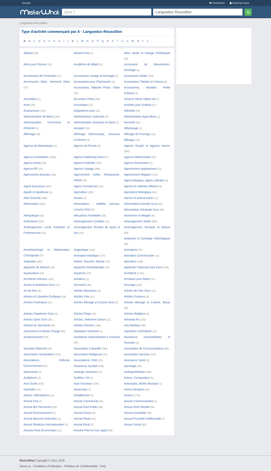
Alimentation (31, 203)
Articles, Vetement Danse (89, 319)
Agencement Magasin (137, 174)
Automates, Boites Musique (141, 383)
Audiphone (30, 377)
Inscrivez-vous (239, 2)
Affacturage (131, 128)
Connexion (217, 2)
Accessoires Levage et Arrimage (94, 75)
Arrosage (129, 284)
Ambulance (31, 221)
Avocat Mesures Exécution (40, 418)
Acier (27, 104)
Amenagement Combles (89, 221)
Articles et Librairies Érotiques (42, 296)
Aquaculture (31, 273)
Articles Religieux (134, 313)
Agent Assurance (34, 186)
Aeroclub (129, 122)
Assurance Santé (134, 360)
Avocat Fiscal (82, 412)
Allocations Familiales (87, 215)
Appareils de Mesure (36, 267)
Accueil (26, 2)
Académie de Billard (86, 64)
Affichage (29, 134)
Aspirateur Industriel (86, 331)
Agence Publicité (84, 162)
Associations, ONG (86, 360)
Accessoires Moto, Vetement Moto (47, 81)
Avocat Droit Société (137, 407)
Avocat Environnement (38, 412)
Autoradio (30, 389)
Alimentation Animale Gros (140, 203)
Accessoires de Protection (40, 75)
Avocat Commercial (86, 401)
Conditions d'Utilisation (47, 466)
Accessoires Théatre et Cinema (143, 81)
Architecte (130, 273)
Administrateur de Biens (39, 116)
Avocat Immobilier (135, 412)
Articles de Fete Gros (137, 290)
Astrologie (130, 366)
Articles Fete (81, 296)
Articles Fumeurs (134, 296)
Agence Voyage (83, 168)
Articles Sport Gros (35, 319)
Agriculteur (80, 192)
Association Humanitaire (39, 354)
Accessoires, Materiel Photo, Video (97, 87)
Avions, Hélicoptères (36, 395)
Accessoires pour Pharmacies (92, 81)
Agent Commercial (85, 186)
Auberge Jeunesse (85, 371)
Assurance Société (85, 366)
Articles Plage (82, 313)
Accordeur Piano (84, 99)
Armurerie (80, 284)
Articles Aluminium (85, 290)
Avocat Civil (31, 401)
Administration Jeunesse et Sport (94, 122)
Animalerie (130, 249)
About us (25, 466)
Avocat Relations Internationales (44, 424)
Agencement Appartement (140, 168)
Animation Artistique (86, 255)
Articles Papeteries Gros (39, 313)
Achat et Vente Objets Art (139, 99)
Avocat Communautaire (138, 401)
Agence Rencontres (136, 162)
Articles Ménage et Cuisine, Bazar (147, 302)
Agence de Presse (85, 145)
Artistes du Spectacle (37, 325)
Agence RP (31, 168)
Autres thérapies (134, 389)
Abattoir (28, 53)
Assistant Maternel (35, 348)
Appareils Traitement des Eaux (143, 267)
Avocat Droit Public (85, 407)
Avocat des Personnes (38, 407)
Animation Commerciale (139, 255)
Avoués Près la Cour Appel (90, 430)
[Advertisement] (213, 58)
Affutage (129, 139)
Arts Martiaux (132, 325)
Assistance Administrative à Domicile (97, 337)
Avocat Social (132, 424)
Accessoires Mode (135, 75)
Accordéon (30, 99)
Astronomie (31, 371)
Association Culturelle (87, 348)
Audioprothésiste (134, 371)
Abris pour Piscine (35, 64)
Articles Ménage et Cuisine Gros (94, 302)
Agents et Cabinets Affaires (141, 186)
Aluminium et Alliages (137, 215)
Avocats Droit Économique (40, 430)
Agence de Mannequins (38, 145)
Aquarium (80, 273)
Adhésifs (129, 110)
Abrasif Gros (81, 53)
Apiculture (130, 261)
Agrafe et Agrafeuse (36, 192)
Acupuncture (32, 110)
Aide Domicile (32, 198)
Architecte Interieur (35, 279)
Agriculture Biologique (137, 192)
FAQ (103, 466)
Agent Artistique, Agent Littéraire (144, 180)
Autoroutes (80, 389)
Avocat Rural (82, 424)
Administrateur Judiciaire (89, 116)
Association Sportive (137, 354)
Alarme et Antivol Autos (138, 198)
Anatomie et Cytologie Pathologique (147, 238)
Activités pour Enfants (137, 104)
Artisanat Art (131, 319)
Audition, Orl (81, 377)
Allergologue (31, 215)
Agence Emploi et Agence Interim (147, 145)
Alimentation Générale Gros (141, 209)
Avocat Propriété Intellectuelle (142, 418)
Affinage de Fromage (137, 134)
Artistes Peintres (84, 325)
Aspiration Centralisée (138, 331)
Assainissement (33, 337)
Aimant (78, 198)
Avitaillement (82, 395)
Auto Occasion (83, 383)
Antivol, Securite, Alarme (89, 261)
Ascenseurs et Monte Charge (42, 331)
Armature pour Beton (137, 279)
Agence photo (32, 162)
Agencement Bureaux (37, 174)
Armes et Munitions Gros (39, 284)
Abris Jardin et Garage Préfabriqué (147, 53)
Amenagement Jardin (137, 221)
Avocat (128, 395)
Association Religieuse (88, 354)
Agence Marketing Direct (89, 157)
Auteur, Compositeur (137, 377)
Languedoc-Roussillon (34, 23)
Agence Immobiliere (36, 157)
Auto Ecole (30, 383)
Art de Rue (30, 290)
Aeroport (79, 128)
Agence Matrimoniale (137, 157)
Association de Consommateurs (144, 348)
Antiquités (30, 261)
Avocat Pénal (82, 418)
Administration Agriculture (140, 116)
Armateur (79, 279)
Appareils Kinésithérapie (89, 267)
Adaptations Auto (84, 110)
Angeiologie (81, 249)
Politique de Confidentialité (81, 466)
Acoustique (81, 104)
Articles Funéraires (35, 302)
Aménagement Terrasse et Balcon (147, 227)
